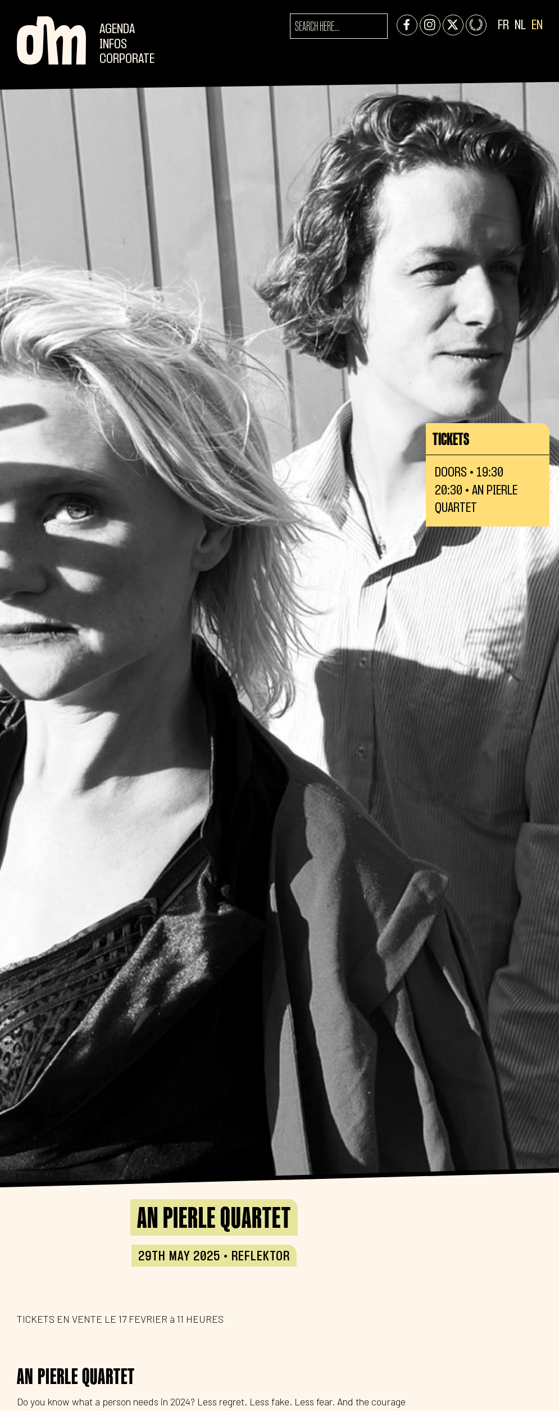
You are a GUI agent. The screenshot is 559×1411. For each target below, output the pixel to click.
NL (520, 26)
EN (537, 26)
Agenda (117, 29)
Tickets (451, 439)
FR (503, 26)
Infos (113, 45)
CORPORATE (126, 59)
